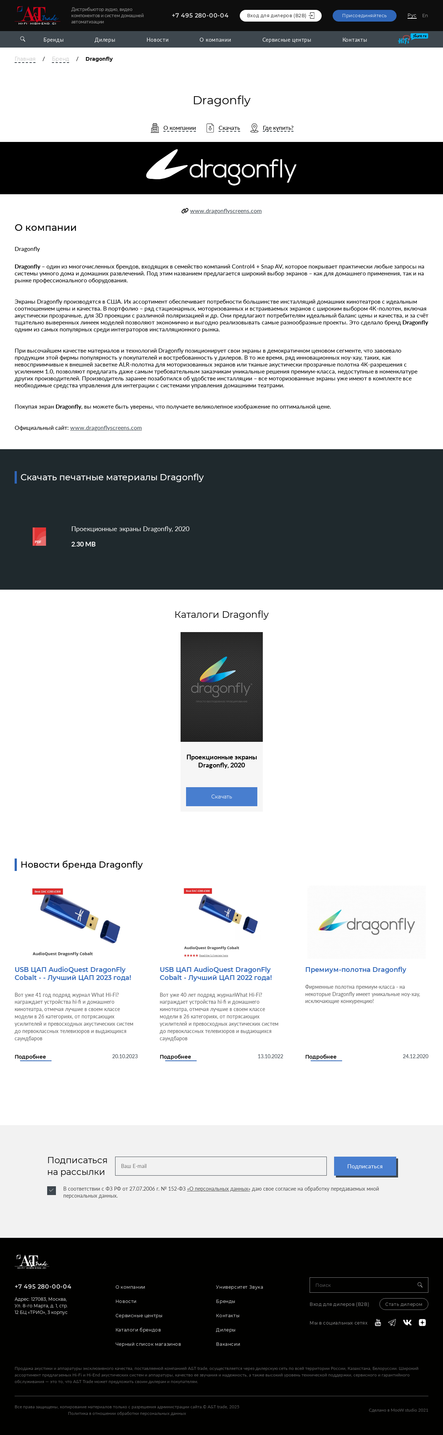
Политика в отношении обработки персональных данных (127, 1413)
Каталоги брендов (138, 1330)
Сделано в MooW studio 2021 (398, 1410)
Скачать (221, 796)
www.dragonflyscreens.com (226, 210)
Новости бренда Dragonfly (81, 864)
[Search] (422, 1285)
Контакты (354, 40)
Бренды (53, 40)
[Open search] (22, 39)
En (425, 15)
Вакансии (228, 1344)
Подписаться (365, 1165)
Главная (25, 59)
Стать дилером (404, 1304)
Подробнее (30, 1056)
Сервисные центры (286, 40)
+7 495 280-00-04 (200, 15)
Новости (158, 40)
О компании (215, 40)
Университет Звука (239, 1287)
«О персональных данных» (218, 1189)
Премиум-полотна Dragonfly (355, 970)
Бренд (60, 59)
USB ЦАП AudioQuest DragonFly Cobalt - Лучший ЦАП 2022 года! (216, 974)
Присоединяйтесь (364, 15)
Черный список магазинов (148, 1344)
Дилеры (105, 40)
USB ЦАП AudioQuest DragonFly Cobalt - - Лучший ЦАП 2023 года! (73, 974)
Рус (412, 15)
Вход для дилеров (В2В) (339, 1304)
